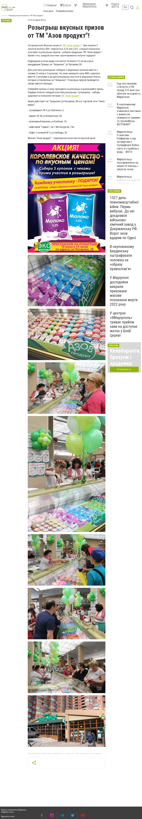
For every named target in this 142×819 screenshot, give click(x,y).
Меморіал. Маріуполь (85, 5)
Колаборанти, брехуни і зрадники (125, 357)
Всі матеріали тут (124, 369)
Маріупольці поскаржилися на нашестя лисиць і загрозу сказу (127, 164)
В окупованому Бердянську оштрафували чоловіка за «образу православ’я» (122, 257)
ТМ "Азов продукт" (72, 45)
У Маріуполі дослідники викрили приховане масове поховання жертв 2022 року (124, 291)
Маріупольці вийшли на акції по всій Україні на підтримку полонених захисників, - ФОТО (128, 185)
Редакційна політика (64, 11)
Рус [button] (125, 7)
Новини (50, 5)
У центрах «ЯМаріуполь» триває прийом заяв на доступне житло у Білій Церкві (123, 324)
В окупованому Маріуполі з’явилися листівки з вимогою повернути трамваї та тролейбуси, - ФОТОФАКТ (129, 114)
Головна (4, 16)
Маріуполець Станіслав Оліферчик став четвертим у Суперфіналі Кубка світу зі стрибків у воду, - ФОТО (128, 141)
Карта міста (112, 5)
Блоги (65, 5)
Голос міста (48, 11)
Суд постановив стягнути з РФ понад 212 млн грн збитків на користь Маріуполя (128, 90)
